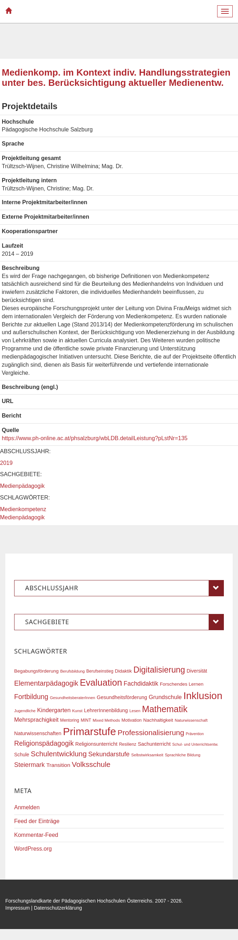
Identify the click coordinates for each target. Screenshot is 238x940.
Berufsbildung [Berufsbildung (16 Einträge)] (72, 671)
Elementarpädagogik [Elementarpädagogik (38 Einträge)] (46, 683)
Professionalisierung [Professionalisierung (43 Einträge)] (150, 732)
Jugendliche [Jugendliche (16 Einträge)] (25, 711)
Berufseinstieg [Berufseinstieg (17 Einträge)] (99, 671)
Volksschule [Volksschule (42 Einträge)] (91, 764)
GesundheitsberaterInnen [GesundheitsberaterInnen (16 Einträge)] (72, 698)
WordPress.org (33, 849)
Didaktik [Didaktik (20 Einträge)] (123, 671)
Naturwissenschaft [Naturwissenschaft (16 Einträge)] (191, 720)
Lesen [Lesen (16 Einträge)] (134, 711)
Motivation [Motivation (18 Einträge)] (132, 720)
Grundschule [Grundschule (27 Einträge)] (165, 697)
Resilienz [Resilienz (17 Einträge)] (127, 744)
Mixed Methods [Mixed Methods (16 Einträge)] (106, 720)
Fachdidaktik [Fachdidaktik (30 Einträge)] (141, 683)
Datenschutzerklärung (58, 908)
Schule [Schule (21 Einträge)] (21, 754)
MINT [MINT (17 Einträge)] (86, 720)
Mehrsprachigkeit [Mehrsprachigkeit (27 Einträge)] (36, 719)
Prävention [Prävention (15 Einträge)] (195, 734)
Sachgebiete (124, 622)
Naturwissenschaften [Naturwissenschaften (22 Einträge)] (38, 733)
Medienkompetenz (23, 509)
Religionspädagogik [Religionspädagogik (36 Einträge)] (44, 743)
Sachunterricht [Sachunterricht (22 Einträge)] (154, 744)
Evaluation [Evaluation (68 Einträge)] (101, 682)
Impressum (17, 908)
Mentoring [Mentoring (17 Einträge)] (69, 720)
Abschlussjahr (124, 588)
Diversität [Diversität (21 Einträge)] (197, 671)
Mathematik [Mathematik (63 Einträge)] (164, 709)
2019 (6, 463)
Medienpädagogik (22, 486)
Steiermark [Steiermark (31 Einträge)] (29, 764)
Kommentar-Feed (36, 835)
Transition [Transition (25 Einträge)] (58, 765)
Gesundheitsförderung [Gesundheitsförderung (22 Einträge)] (122, 697)
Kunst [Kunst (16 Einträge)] (77, 711)
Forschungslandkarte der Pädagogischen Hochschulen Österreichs (78, 901)
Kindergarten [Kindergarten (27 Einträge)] (53, 710)
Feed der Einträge (36, 821)
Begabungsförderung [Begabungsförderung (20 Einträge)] (36, 671)
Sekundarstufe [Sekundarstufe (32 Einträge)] (109, 754)
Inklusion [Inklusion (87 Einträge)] (202, 695)
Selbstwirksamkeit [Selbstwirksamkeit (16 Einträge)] (147, 755)
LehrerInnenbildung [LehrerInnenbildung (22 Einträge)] (106, 710)
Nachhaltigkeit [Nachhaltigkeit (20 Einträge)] (158, 720)
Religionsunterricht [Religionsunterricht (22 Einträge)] (96, 744)
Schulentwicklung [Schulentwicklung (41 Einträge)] (59, 754)
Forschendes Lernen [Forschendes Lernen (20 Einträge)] (181, 684)
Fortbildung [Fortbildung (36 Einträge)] (31, 696)
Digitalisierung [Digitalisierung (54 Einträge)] (159, 669)
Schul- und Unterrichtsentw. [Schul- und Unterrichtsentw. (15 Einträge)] (195, 744)
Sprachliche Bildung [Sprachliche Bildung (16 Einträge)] (182, 755)
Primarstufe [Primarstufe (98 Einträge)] (89, 731)
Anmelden (27, 807)
